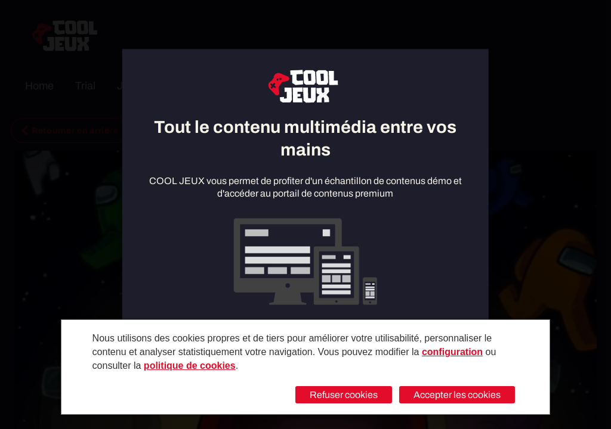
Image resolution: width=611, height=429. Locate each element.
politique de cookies (190, 365)
